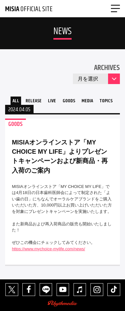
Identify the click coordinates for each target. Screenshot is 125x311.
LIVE (52, 101)
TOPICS (106, 101)
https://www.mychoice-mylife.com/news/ (48, 248)
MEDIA (87, 101)
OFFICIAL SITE (28, 9)
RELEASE (34, 101)
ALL (15, 101)
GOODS (69, 101)
